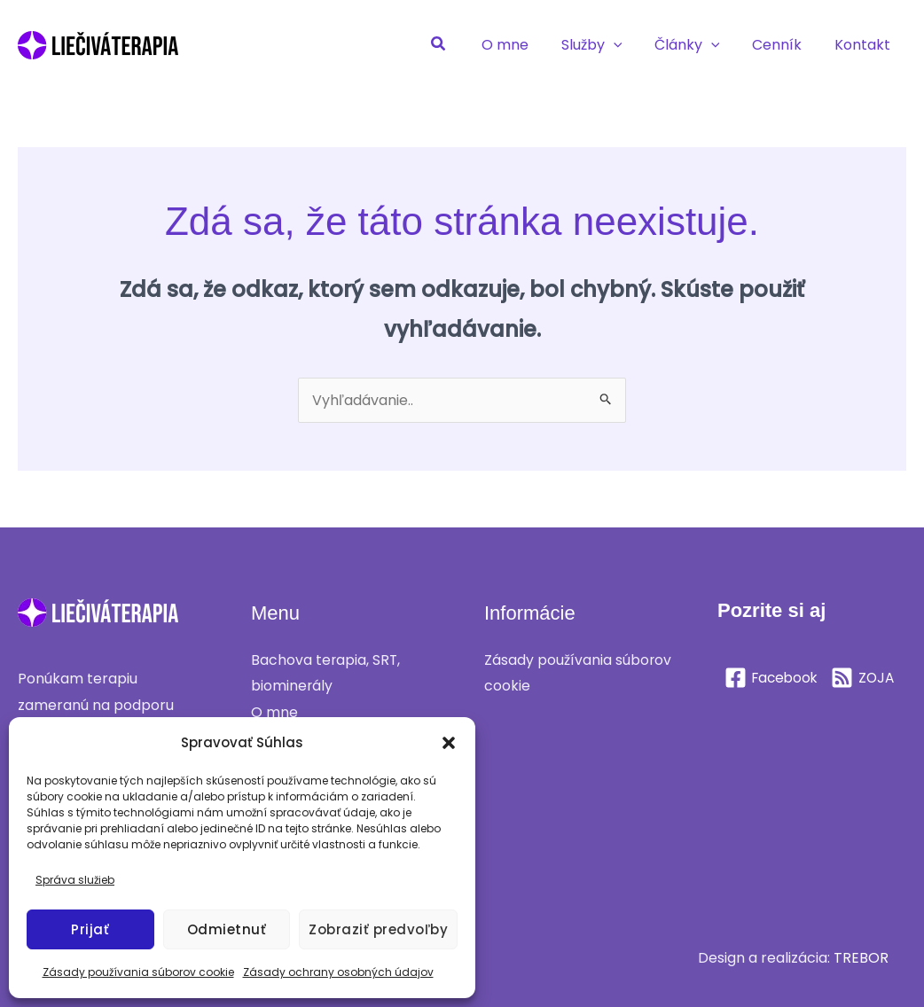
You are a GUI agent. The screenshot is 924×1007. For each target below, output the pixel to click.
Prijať (90, 929)
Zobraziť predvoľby (378, 929)
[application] (628, 45)
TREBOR (861, 958)
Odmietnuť (227, 929)
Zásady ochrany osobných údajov (338, 972)
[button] (449, 743)
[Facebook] (773, 677)
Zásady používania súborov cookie (138, 972)
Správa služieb (74, 879)
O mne (274, 712)
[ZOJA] (757, 707)
